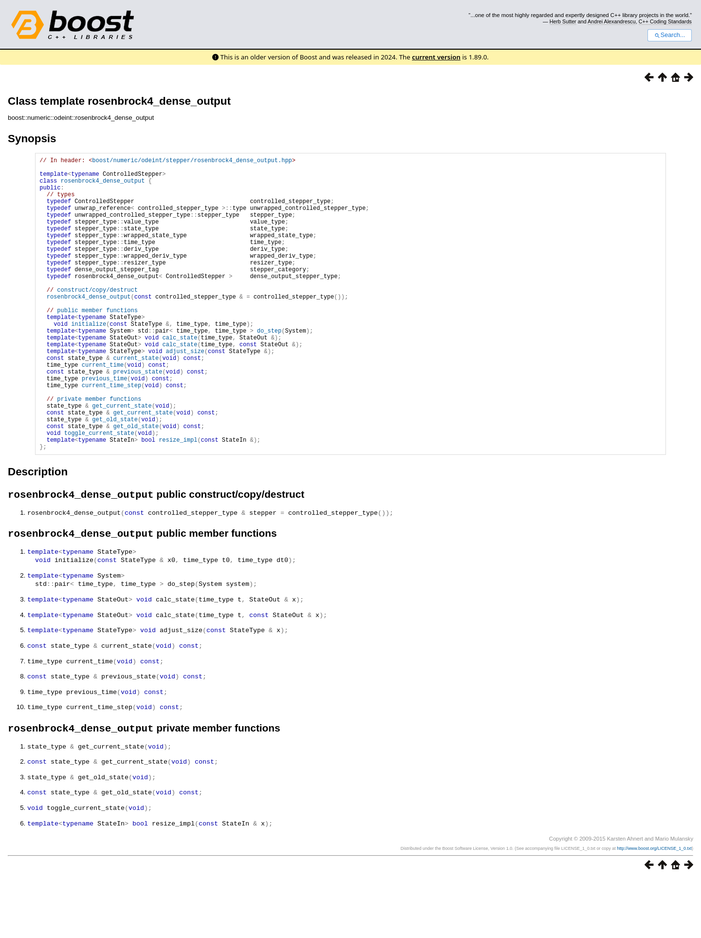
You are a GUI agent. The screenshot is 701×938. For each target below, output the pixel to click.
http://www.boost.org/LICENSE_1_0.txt (654, 907)
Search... (669, 35)
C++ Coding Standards (665, 21)
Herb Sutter (563, 21)
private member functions (99, 451)
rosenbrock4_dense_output (103, 186)
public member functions (97, 343)
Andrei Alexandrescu (612, 21)
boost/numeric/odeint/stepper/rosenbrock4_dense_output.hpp (192, 161)
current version (436, 57)
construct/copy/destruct (97, 319)
